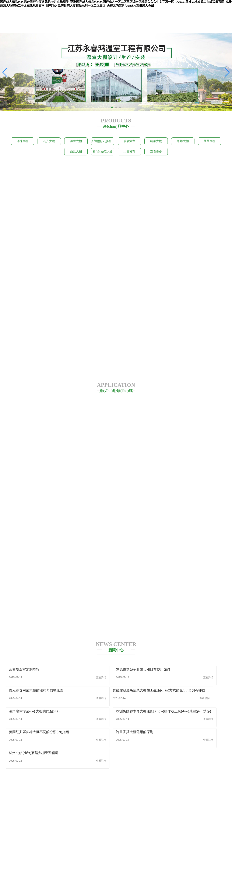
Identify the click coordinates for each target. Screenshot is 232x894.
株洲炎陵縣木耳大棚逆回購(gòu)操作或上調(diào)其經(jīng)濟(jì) (191, 701)
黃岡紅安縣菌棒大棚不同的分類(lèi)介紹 (39, 722)
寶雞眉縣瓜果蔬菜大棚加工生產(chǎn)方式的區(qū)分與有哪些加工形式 (41, 701)
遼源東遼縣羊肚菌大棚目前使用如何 (111, 680)
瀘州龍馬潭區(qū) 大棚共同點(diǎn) (110, 701)
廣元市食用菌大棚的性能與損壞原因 (186, 680)
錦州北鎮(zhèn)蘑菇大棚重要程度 (183, 722)
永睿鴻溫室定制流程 (24, 680)
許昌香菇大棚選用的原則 (103, 722)
